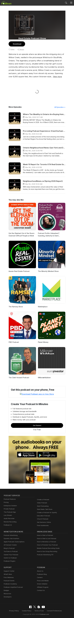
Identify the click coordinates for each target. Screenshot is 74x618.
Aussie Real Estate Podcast (19, 271)
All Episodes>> (60, 107)
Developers (7, 597)
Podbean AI (7, 525)
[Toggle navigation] (71, 3)
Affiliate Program (42, 587)
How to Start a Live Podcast (46, 538)
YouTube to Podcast (10, 551)
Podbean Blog (41, 574)
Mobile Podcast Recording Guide (47, 548)
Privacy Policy (15, 610)
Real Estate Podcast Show (32, 38)
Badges (6, 590)
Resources (7, 593)
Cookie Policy (27, 610)
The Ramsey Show (16, 307)
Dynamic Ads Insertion (11, 538)
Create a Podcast (42, 499)
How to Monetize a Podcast (46, 542)
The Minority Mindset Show (48, 271)
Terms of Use (39, 610)
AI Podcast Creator (10, 545)
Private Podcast (9, 509)
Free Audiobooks (42, 525)
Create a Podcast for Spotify (46, 512)
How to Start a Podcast (44, 535)
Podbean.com (43, 614)
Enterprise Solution (10, 505)
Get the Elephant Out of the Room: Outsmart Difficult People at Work (21, 234)
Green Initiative (42, 584)
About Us (40, 571)
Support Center (9, 571)
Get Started (37, 425)
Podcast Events (9, 580)
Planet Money (43, 342)
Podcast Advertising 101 (45, 554)
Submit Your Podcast (10, 554)
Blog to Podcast (9, 548)
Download (17, 44)
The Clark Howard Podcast (18, 378)
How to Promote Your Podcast (46, 545)
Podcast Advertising (10, 535)
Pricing (6, 502)
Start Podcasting (42, 506)
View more (32, 76)
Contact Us (40, 590)
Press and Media (42, 580)
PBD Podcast (13, 342)
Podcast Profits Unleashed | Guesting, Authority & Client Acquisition (48, 234)
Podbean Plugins (9, 561)
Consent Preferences (53, 610)
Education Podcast (43, 516)
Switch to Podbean (10, 558)
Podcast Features (9, 499)
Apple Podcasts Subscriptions (13, 542)
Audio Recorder (9, 518)
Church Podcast (42, 519)
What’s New (7, 574)
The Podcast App (9, 512)
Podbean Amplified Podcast (12, 587)
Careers (39, 577)
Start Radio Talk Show (44, 509)
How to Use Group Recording (46, 551)
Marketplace (42, 307)
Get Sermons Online (43, 522)
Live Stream (7, 515)
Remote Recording (10, 522)
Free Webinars (8, 577)
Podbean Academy (10, 584)
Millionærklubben (44, 378)
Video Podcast (41, 503)
